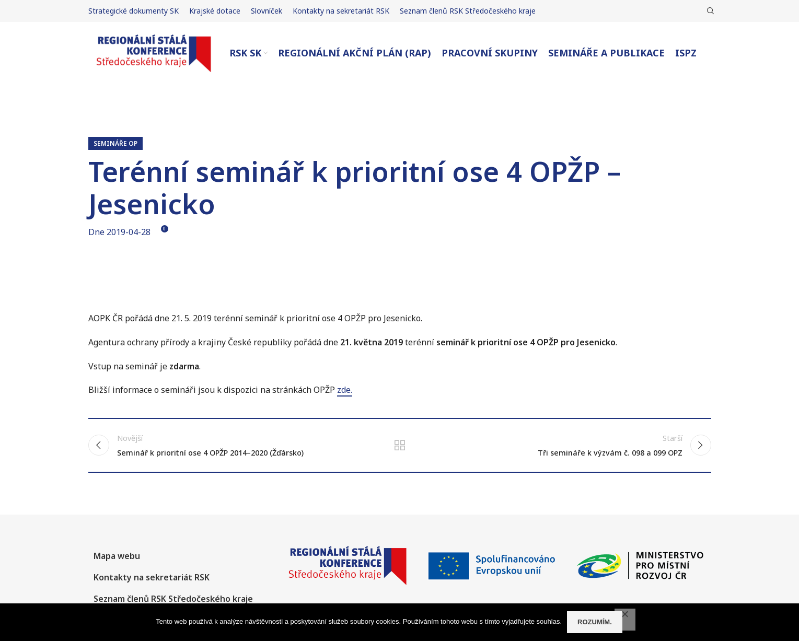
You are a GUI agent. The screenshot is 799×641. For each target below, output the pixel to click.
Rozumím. (594, 622)
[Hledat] (709, 11)
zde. (344, 389)
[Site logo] (153, 52)
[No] (625, 620)
